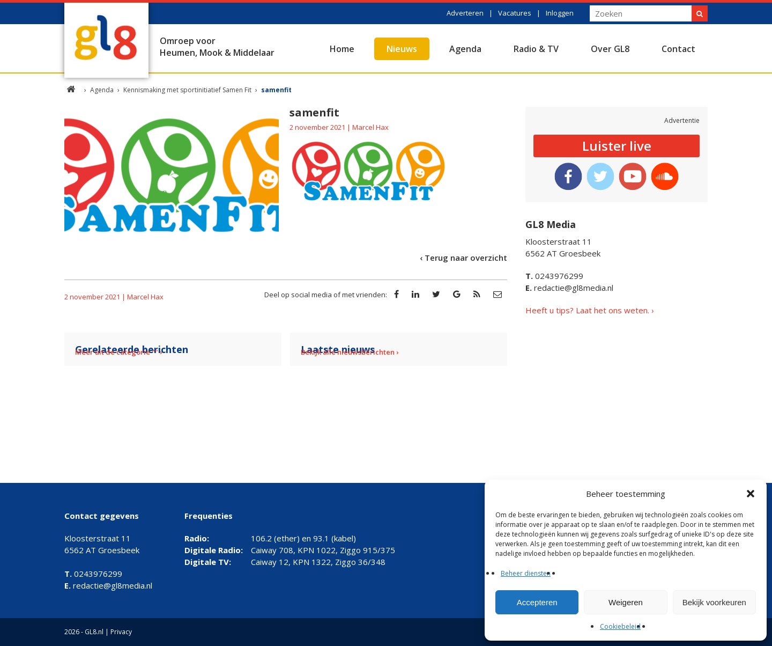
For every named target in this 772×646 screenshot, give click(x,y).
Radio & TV (536, 49)
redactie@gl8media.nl (569, 287)
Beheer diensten (526, 573)
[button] (750, 493)
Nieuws (402, 49)
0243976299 (554, 275)
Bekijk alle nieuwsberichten (348, 352)
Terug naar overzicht (466, 257)
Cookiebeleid (620, 626)
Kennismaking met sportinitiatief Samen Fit (187, 89)
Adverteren (465, 13)
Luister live (616, 146)
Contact (678, 49)
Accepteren (537, 602)
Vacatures (514, 13)
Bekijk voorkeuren (714, 602)
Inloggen (560, 13)
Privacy (121, 631)
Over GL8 (610, 49)
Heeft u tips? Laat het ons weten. (587, 310)
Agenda (465, 49)
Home (342, 49)
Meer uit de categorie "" (116, 352)
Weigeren (625, 602)
